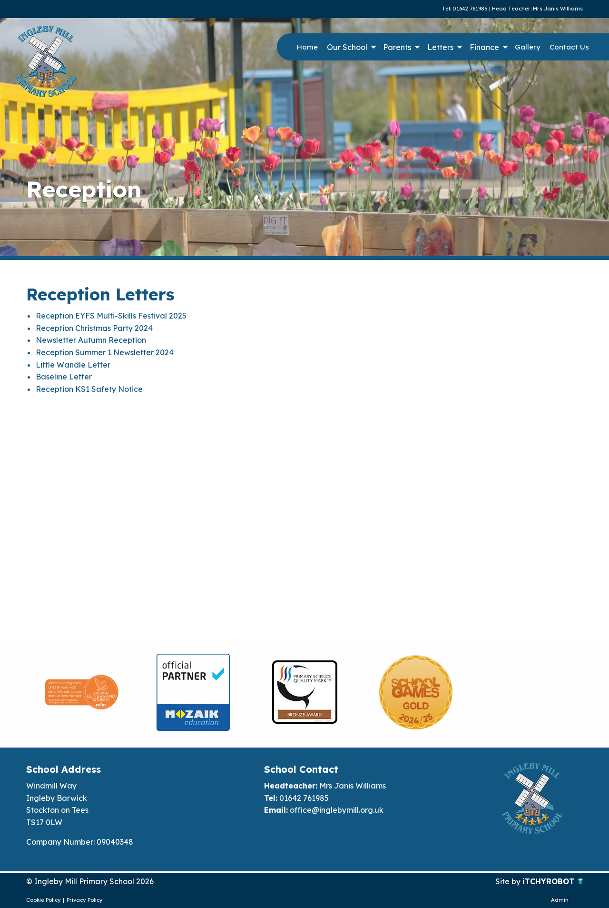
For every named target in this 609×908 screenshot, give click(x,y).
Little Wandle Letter (73, 364)
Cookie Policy (43, 900)
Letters (440, 47)
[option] (82, 692)
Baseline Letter (64, 376)
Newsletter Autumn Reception (91, 340)
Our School (347, 47)
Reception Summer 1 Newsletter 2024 (105, 352)
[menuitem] (307, 47)
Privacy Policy (85, 900)
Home (307, 46)
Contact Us (569, 46)
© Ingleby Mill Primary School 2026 (90, 881)
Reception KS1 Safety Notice (89, 389)
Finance (484, 47)
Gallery (527, 46)
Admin (560, 900)
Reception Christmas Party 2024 (94, 328)
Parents (397, 47)
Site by (508, 881)
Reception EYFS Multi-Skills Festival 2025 (111, 315)
